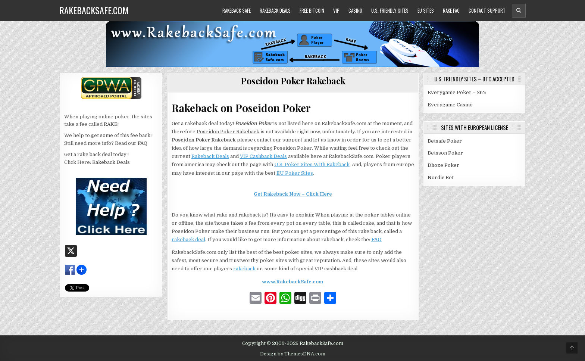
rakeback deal (188, 239)
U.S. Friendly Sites (390, 10)
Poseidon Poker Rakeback (293, 81)
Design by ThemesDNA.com (292, 354)
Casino (355, 10)
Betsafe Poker (445, 141)
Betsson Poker (445, 153)
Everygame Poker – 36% (457, 92)
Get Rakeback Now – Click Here (293, 194)
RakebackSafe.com (94, 10)
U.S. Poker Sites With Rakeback (312, 164)
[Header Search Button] (519, 11)
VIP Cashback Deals (263, 156)
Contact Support (487, 10)
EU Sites (425, 10)
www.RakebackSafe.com (292, 281)
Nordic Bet (441, 177)
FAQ (376, 239)
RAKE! (111, 124)
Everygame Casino (450, 105)
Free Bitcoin (312, 10)
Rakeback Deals (275, 10)
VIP (336, 10)
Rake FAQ (451, 10)
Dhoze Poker (443, 165)
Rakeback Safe (236, 10)
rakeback (244, 268)
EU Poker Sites (294, 173)
